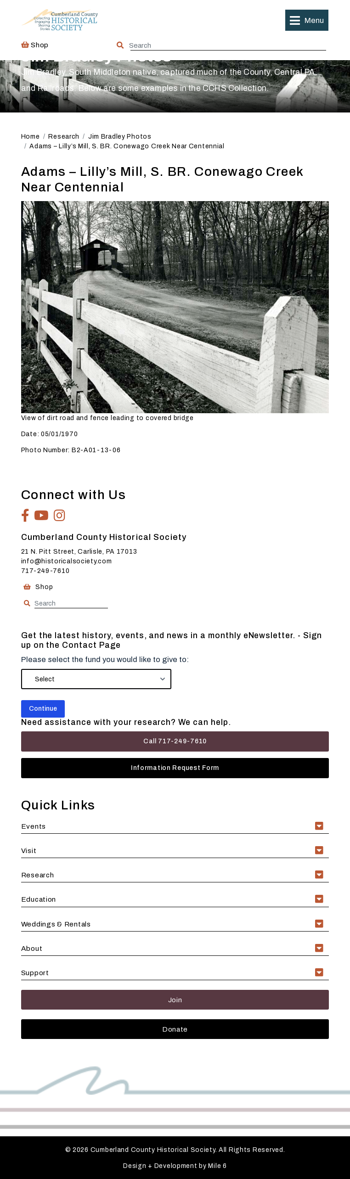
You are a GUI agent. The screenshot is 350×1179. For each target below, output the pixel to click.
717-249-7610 (45, 570)
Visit (29, 850)
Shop (35, 45)
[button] (307, 20)
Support (35, 973)
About (32, 948)
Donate (175, 1029)
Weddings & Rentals (56, 924)
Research (37, 875)
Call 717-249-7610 (175, 741)
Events (33, 826)
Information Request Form (175, 767)
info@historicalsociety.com (66, 561)
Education (38, 899)
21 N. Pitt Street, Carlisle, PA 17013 (79, 551)
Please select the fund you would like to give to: (105, 659)
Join (175, 1000)
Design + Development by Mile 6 (175, 1165)
